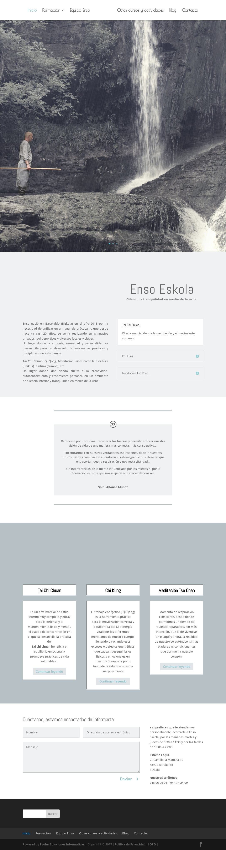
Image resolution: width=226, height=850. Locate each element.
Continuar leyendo (49, 671)
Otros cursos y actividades (139, 10)
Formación (53, 10)
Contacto (188, 10)
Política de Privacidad (130, 844)
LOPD (152, 844)
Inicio (33, 10)
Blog (171, 10)
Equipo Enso (81, 10)
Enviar (126, 779)
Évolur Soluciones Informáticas (62, 844)
